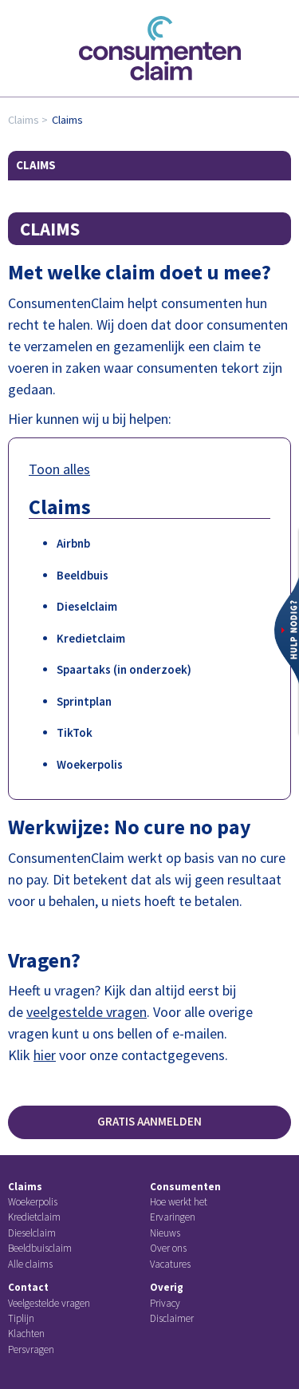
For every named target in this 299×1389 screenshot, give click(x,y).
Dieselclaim (87, 606)
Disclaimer (172, 1318)
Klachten (26, 1333)
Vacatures (170, 1264)
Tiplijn (21, 1318)
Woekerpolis (90, 764)
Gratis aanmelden (149, 1121)
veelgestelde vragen (86, 1012)
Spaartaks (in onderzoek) (124, 669)
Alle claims (30, 1264)
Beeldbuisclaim (40, 1248)
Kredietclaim (91, 638)
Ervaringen (172, 1217)
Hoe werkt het (178, 1202)
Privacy (165, 1303)
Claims (23, 120)
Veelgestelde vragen (49, 1303)
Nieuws (165, 1233)
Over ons (168, 1248)
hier (44, 1055)
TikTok (74, 732)
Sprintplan (84, 701)
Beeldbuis (82, 575)
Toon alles (59, 469)
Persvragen (31, 1349)
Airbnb (73, 543)
